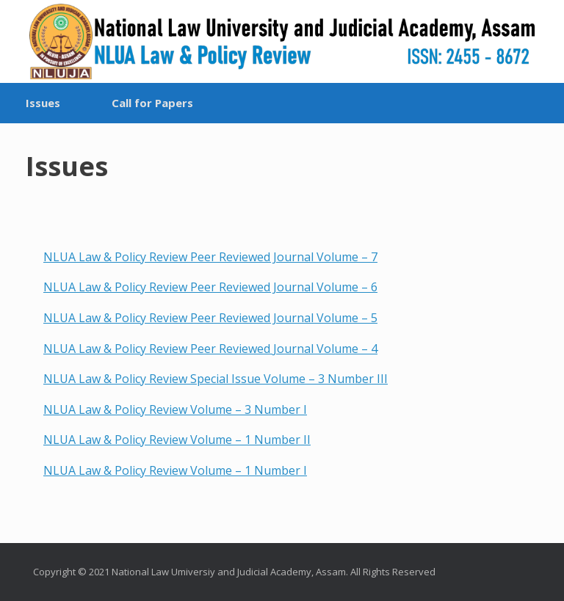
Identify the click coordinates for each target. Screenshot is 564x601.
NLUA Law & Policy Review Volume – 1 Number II (177, 439)
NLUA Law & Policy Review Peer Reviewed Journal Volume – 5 (210, 318)
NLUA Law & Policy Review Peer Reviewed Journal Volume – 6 (210, 287)
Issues (43, 102)
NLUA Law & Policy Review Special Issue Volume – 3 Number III (215, 379)
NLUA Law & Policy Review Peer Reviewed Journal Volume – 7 (210, 257)
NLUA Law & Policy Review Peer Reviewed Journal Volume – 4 (210, 348)
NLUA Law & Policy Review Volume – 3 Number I (175, 409)
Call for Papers (152, 102)
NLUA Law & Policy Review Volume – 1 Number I (175, 470)
